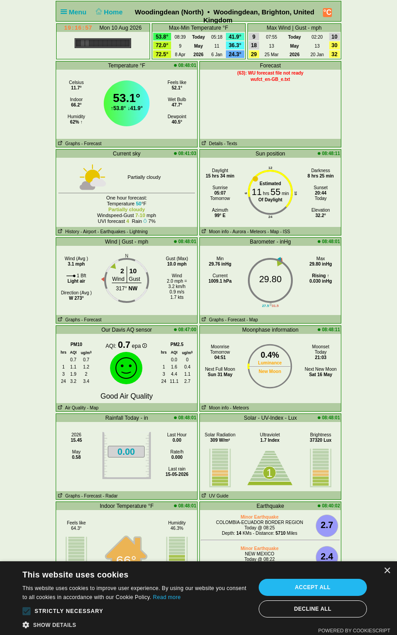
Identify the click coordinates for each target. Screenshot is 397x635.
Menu (75, 12)
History (67, 231)
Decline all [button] (312, 609)
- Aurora (238, 231)
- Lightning (137, 231)
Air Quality (71, 407)
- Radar (110, 495)
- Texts (230, 143)
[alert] (198, 598)
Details (211, 143)
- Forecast (91, 143)
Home (108, 12)
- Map (273, 231)
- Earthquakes (111, 231)
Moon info (214, 231)
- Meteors (256, 231)
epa (139, 346)
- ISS (285, 231)
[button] (26, 611)
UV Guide (214, 495)
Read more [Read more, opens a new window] (167, 597)
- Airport (88, 231)
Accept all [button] (313, 587)
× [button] (387, 571)
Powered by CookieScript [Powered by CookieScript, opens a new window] (354, 630)
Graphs (68, 143)
